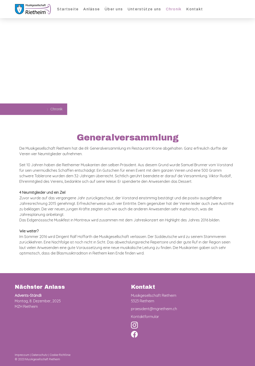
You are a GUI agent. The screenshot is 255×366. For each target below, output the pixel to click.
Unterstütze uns (144, 9)
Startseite (68, 9)
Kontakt (194, 9)
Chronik (174, 9)
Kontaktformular (145, 316)
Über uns (113, 9)
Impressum (22, 355)
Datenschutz (40, 355)
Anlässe (91, 9)
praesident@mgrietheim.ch (154, 308)
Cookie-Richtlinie (60, 355)
